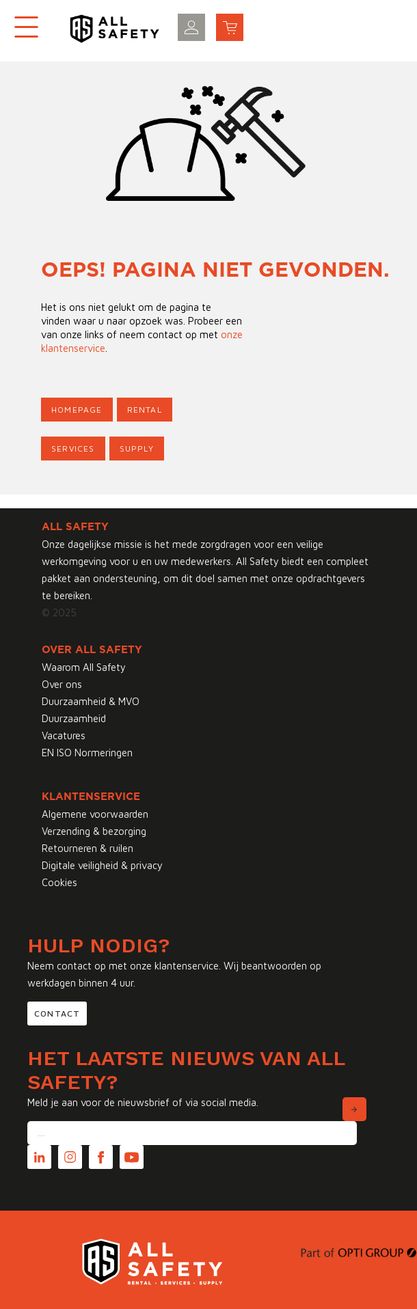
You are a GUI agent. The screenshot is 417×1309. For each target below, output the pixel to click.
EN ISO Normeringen (87, 752)
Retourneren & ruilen (87, 848)
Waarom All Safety (84, 667)
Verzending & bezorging (94, 831)
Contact (57, 1013)
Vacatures (63, 735)
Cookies (59, 882)
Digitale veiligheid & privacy (102, 865)
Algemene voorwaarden (95, 814)
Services (73, 448)
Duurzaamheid (74, 718)
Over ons (62, 684)
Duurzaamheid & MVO (90, 701)
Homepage (77, 409)
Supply (137, 448)
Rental (144, 409)
